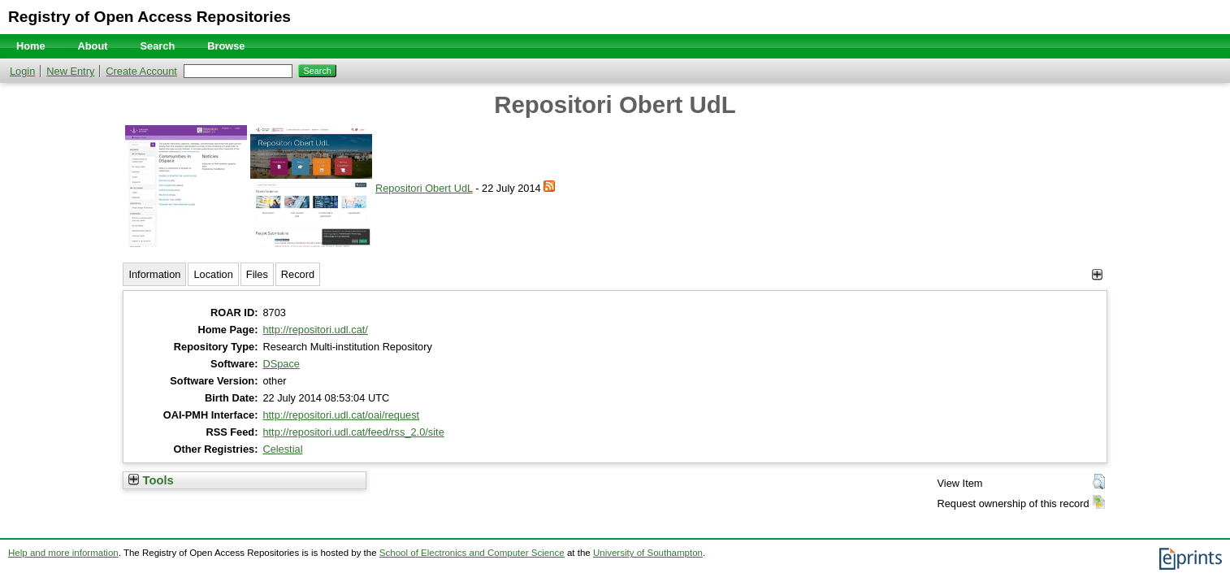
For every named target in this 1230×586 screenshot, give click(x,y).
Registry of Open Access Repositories (149, 16)
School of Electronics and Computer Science (472, 553)
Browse (226, 46)
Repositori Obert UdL (424, 188)
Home (30, 46)
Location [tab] (212, 274)
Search (158, 46)
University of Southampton (648, 553)
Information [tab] (154, 274)
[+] (1097, 274)
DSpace (281, 364)
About (93, 46)
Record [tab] (297, 274)
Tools (150, 480)
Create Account (141, 71)
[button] (1099, 482)
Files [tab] (257, 274)
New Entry (70, 71)
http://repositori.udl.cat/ (314, 329)
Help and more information (63, 553)
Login (22, 71)
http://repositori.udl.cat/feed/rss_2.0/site (353, 432)
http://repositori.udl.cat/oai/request (340, 415)
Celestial (282, 449)
